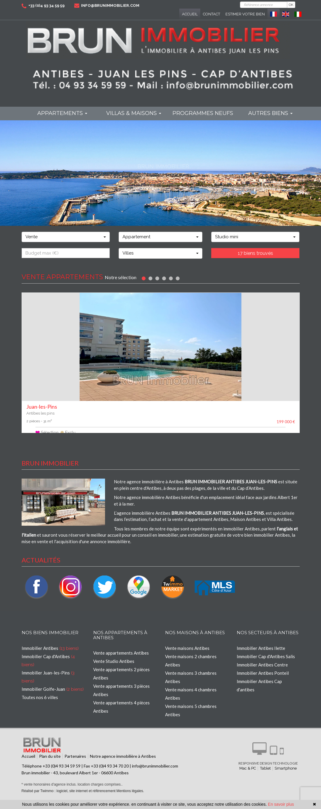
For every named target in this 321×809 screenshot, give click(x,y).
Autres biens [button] (270, 113)
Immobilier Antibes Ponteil (263, 680)
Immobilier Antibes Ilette (261, 655)
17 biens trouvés (255, 253)
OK (291, 5)
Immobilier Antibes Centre (262, 672)
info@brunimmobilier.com (110, 5)
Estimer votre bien (245, 14)
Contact (211, 14)
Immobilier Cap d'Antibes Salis (266, 664)
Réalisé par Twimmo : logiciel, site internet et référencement (69, 799)
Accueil (190, 14)
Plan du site (50, 763)
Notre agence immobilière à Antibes (123, 763)
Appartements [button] (62, 113)
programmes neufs (202, 113)
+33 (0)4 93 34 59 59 (46, 5)
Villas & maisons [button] (133, 113)
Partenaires (75, 763)
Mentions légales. (130, 799)
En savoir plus (281, 804)
